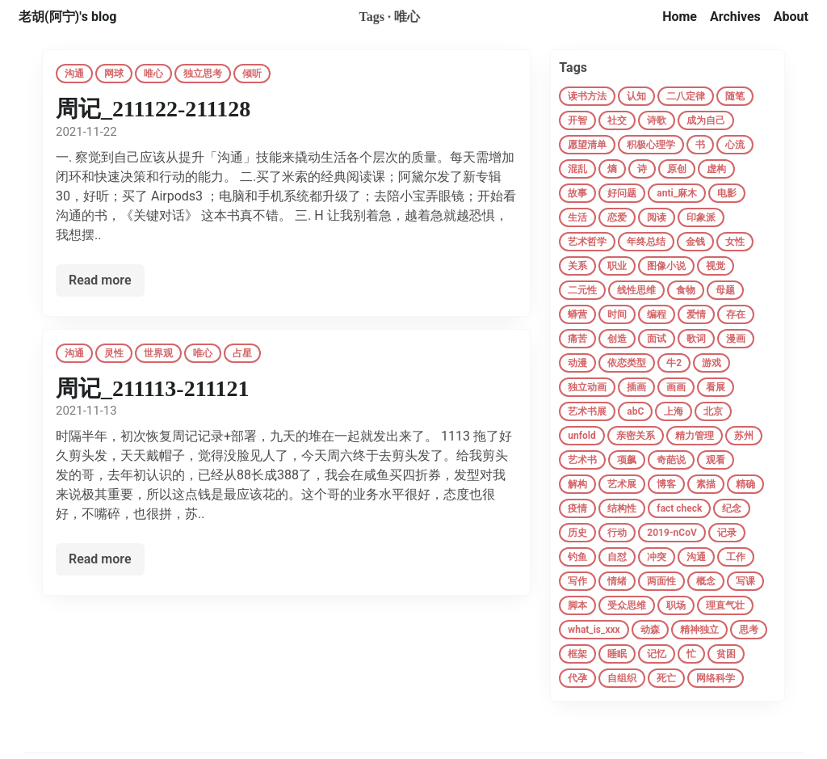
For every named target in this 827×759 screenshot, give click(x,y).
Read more (100, 280)
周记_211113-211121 (153, 388)
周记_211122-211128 (153, 108)
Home (679, 16)
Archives (735, 16)
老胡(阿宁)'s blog (67, 16)
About (791, 16)
